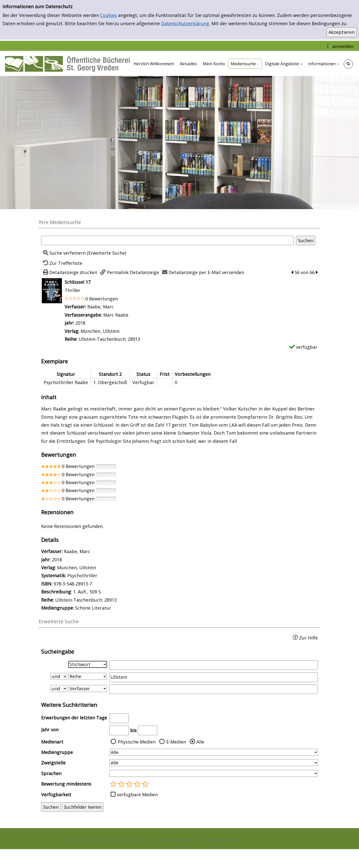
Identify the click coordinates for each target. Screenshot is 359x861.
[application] (245, 64)
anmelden (343, 46)
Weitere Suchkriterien (69, 704)
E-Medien (176, 742)
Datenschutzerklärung (185, 23)
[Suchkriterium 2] (87, 676)
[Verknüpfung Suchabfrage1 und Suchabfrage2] (59, 676)
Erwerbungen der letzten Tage (74, 718)
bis (133, 730)
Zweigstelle (53, 763)
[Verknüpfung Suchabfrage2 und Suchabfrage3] (59, 688)
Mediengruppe (57, 752)
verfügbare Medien (137, 795)
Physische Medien (137, 742)
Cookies (108, 15)
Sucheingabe (57, 651)
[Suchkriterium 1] (87, 664)
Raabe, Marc (100, 307)
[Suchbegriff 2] (213, 677)
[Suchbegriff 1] (213, 665)
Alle (200, 742)
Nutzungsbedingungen (221, 839)
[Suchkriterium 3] (87, 688)
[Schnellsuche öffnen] (348, 63)
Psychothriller (82, 575)
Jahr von (50, 730)
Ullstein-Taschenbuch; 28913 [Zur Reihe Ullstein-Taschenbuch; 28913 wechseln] (109, 339)
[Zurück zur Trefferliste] (61, 263)
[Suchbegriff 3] (213, 689)
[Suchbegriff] (167, 240)
